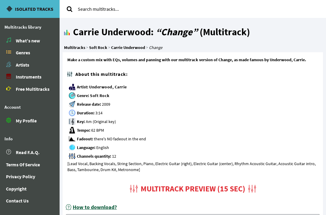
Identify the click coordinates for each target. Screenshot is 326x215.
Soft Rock (100, 95)
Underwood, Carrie (108, 87)
